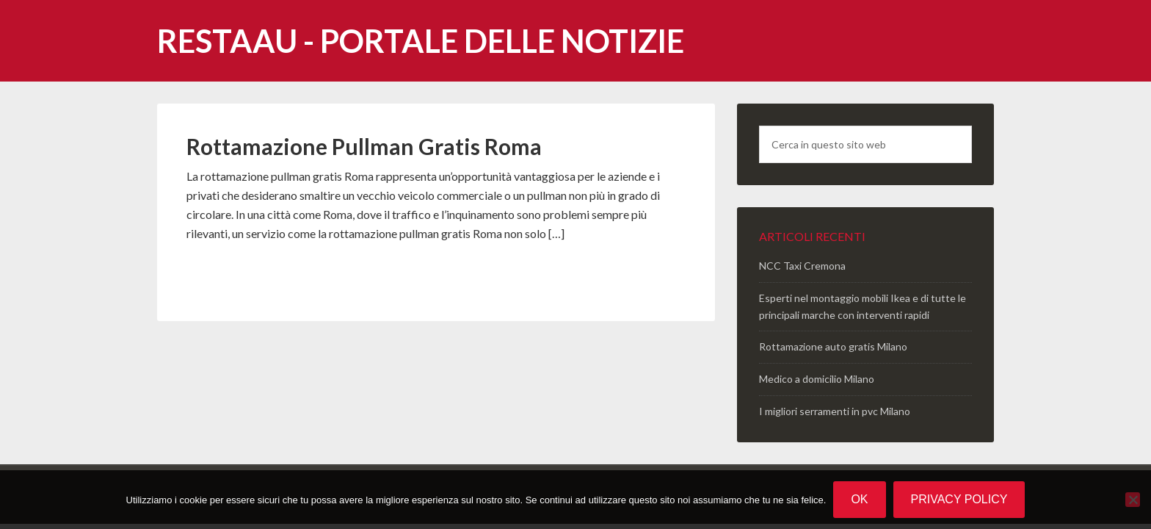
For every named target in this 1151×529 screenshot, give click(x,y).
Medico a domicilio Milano (816, 379)
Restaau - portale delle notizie (420, 41)
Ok (859, 499)
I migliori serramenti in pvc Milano (834, 411)
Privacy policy (959, 499)
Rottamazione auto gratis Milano (833, 346)
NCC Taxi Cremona (802, 265)
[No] (1132, 499)
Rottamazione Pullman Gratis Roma (364, 146)
